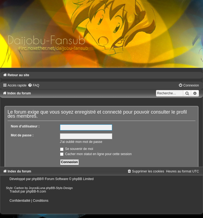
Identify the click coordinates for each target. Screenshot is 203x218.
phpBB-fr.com (36, 191)
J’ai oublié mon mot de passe (81, 142)
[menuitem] (33, 85)
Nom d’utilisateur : (25, 126)
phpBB (36, 179)
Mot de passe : (22, 135)
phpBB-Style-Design (59, 188)
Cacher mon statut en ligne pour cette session (96, 154)
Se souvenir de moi (76, 149)
